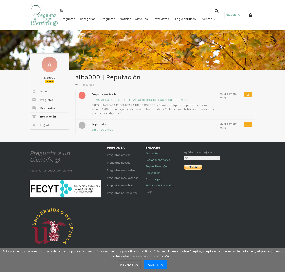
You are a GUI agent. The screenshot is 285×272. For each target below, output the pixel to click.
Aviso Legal (153, 177)
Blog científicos (183, 18)
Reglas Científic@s (157, 158)
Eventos (206, 18)
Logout (39, 124)
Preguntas (66, 18)
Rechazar (129, 264)
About (39, 90)
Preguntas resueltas (120, 184)
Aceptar (155, 264)
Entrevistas (159, 18)
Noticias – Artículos (132, 18)
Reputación (43, 115)
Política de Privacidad (159, 184)
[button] (250, 14)
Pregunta (232, 14)
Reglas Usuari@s (156, 164)
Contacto (151, 152)
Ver (167, 256)
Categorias (86, 18)
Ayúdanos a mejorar (198, 151)
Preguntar (106, 18)
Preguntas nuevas (118, 161)
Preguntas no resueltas (122, 191)
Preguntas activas (118, 153)
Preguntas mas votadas (122, 176)
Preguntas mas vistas (121, 168)
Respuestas (42, 107)
